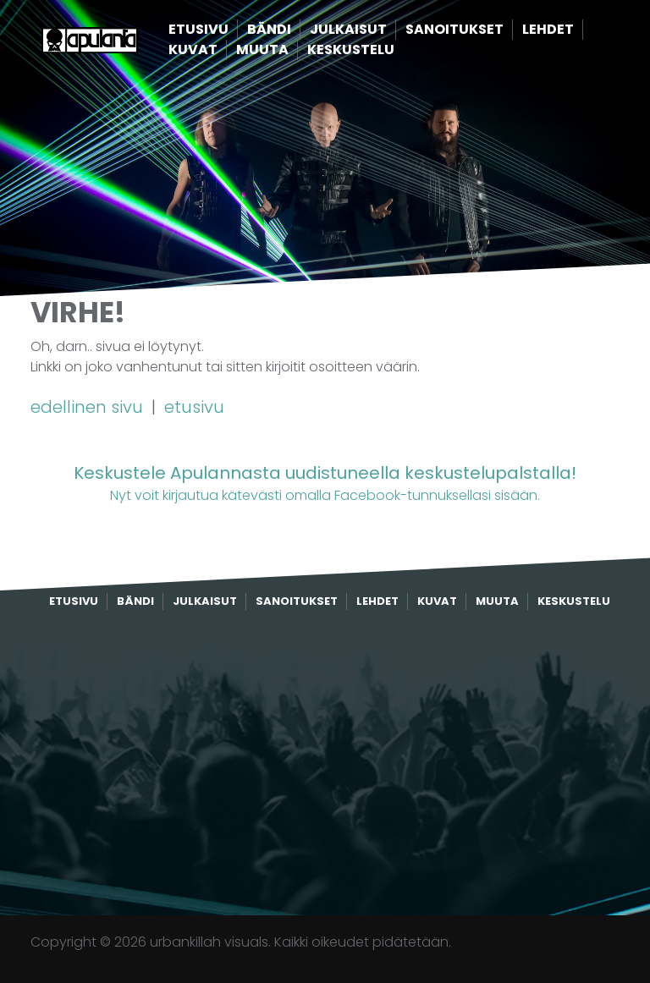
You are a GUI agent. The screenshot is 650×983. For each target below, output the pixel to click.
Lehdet (577, 30)
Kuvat (221, 50)
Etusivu (227, 30)
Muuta (291, 50)
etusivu (194, 407)
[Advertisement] (325, 763)
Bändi (298, 30)
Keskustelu (379, 50)
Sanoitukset (483, 30)
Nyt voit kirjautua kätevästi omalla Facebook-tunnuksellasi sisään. (325, 482)
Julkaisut (377, 30)
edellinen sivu (88, 407)
